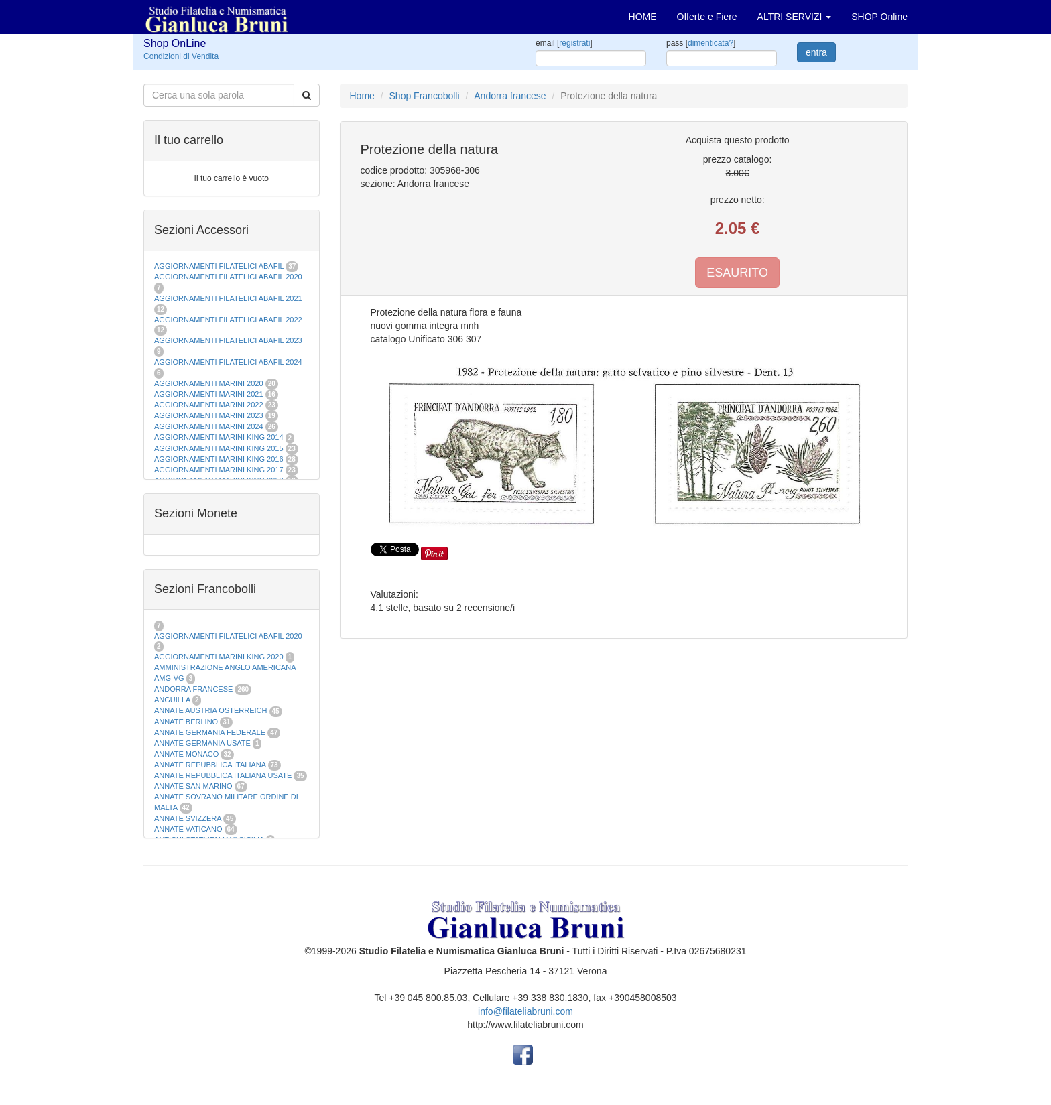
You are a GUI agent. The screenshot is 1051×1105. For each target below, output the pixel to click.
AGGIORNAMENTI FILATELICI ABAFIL (220, 266)
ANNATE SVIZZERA (187, 818)
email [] (564, 43)
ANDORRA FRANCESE (193, 689)
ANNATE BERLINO (186, 722)
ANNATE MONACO (186, 754)
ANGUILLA (172, 700)
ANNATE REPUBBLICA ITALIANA (209, 765)
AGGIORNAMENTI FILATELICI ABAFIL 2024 (228, 362)
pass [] (700, 43)
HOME (643, 16)
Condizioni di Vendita (181, 56)
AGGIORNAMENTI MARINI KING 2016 (219, 459)
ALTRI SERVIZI (794, 16)
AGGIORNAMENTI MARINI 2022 (208, 405)
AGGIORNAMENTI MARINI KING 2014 (219, 437)
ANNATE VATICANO (188, 829)
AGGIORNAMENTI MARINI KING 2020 (219, 657)
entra (816, 52)
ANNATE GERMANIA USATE (202, 743)
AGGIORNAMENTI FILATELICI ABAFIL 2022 (228, 320)
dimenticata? (710, 43)
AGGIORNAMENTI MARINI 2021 (208, 394)
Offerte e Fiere (707, 16)
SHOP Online (879, 16)
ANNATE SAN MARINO (193, 786)
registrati (574, 43)
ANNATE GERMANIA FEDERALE (209, 732)
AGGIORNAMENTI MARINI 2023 (208, 415)
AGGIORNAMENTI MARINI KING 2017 (219, 470)
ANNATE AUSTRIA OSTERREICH (210, 710)
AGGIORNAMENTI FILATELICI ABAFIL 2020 (228, 277)
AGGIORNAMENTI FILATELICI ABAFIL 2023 (228, 340)
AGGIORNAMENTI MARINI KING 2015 (220, 448)
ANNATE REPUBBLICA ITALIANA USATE (224, 775)
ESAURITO (737, 272)
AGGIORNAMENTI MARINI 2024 (208, 426)
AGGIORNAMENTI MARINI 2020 (208, 383)
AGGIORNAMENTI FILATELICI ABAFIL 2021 (228, 298)
